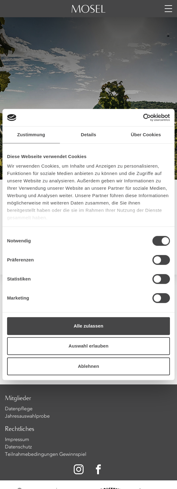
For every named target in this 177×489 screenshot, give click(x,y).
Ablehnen (88, 366)
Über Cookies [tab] (146, 134)
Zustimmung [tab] (31, 134)
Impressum (17, 439)
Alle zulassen (88, 325)
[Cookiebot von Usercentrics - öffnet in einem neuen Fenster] (143, 117)
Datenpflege (19, 409)
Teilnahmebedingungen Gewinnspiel (45, 454)
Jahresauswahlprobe (27, 416)
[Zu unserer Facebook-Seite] (98, 469)
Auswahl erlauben (88, 345)
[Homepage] (88, 12)
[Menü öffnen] (168, 8)
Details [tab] (88, 134)
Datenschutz (18, 447)
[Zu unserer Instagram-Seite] (79, 469)
